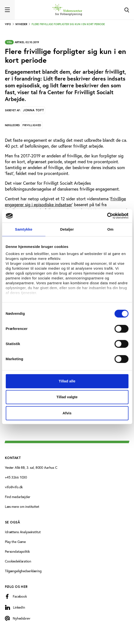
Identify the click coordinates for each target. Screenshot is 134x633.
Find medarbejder (17, 496)
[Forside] (67, 10)
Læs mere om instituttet (22, 506)
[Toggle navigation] (7, 10)
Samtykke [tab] (23, 229)
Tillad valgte (66, 397)
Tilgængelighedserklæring (23, 571)
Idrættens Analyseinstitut (23, 532)
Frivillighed (32, 125)
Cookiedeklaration (18, 561)
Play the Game (15, 541)
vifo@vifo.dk (14, 487)
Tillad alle (67, 381)
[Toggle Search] (126, 10)
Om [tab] (110, 229)
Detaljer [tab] (67, 229)
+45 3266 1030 (16, 477)
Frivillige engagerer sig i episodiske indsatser (65, 201)
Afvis (67, 413)
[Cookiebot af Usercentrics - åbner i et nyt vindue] (106, 216)
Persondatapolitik (17, 551)
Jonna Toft (33, 110)
